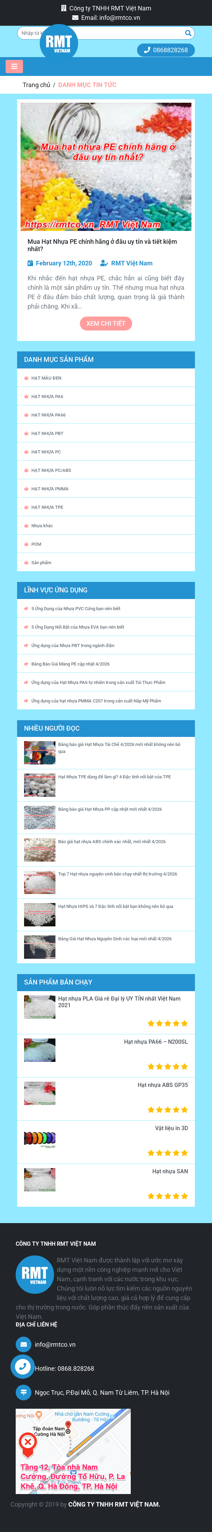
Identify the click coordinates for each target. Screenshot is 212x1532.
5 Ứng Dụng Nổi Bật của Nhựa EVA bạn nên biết (74, 627)
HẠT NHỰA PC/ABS (47, 470)
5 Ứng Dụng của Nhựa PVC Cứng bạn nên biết (72, 608)
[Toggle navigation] (14, 66)
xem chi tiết (106, 323)
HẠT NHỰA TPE (43, 507)
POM (32, 544)
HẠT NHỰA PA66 (45, 415)
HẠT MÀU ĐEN (42, 378)
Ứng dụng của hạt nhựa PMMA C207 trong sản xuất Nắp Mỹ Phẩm (92, 700)
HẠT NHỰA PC (42, 451)
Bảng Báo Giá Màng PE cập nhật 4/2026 (66, 664)
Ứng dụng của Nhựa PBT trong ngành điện (69, 645)
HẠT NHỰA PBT (43, 433)
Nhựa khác (38, 525)
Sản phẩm (37, 562)
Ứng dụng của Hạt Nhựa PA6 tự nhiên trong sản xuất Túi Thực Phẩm (94, 682)
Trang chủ (36, 84)
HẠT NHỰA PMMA (46, 488)
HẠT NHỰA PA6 (43, 396)
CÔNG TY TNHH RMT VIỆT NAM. (114, 1504)
